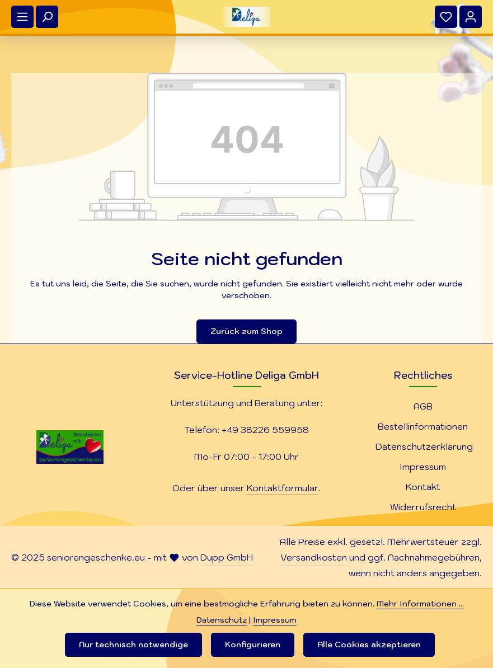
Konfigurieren (252, 644)
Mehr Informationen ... (420, 604)
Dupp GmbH (226, 557)
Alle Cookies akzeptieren (369, 644)
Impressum (423, 466)
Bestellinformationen (423, 426)
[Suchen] (47, 17)
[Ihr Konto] (470, 17)
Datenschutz (221, 620)
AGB (423, 406)
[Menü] (22, 17)
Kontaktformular (282, 487)
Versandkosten (313, 557)
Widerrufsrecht (423, 506)
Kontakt (423, 486)
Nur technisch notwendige (133, 644)
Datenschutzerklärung (424, 446)
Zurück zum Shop (246, 331)
